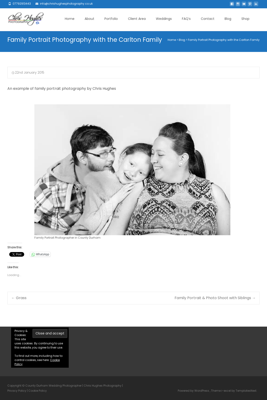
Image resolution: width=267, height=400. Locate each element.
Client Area (137, 18)
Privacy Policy (16, 391)
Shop (245, 18)
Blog (228, 18)
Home (69, 18)
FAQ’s (186, 18)
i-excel (226, 391)
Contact (207, 18)
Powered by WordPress (194, 391)
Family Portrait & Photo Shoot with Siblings (215, 298)
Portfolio (111, 18)
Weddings (164, 18)
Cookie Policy (37, 391)
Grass (19, 298)
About (89, 18)
